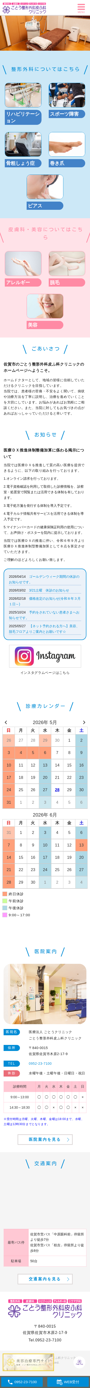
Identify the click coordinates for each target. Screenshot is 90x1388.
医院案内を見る (45, 1139)
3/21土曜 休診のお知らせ (49, 590)
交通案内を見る (45, 1279)
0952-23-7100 (48, 1340)
